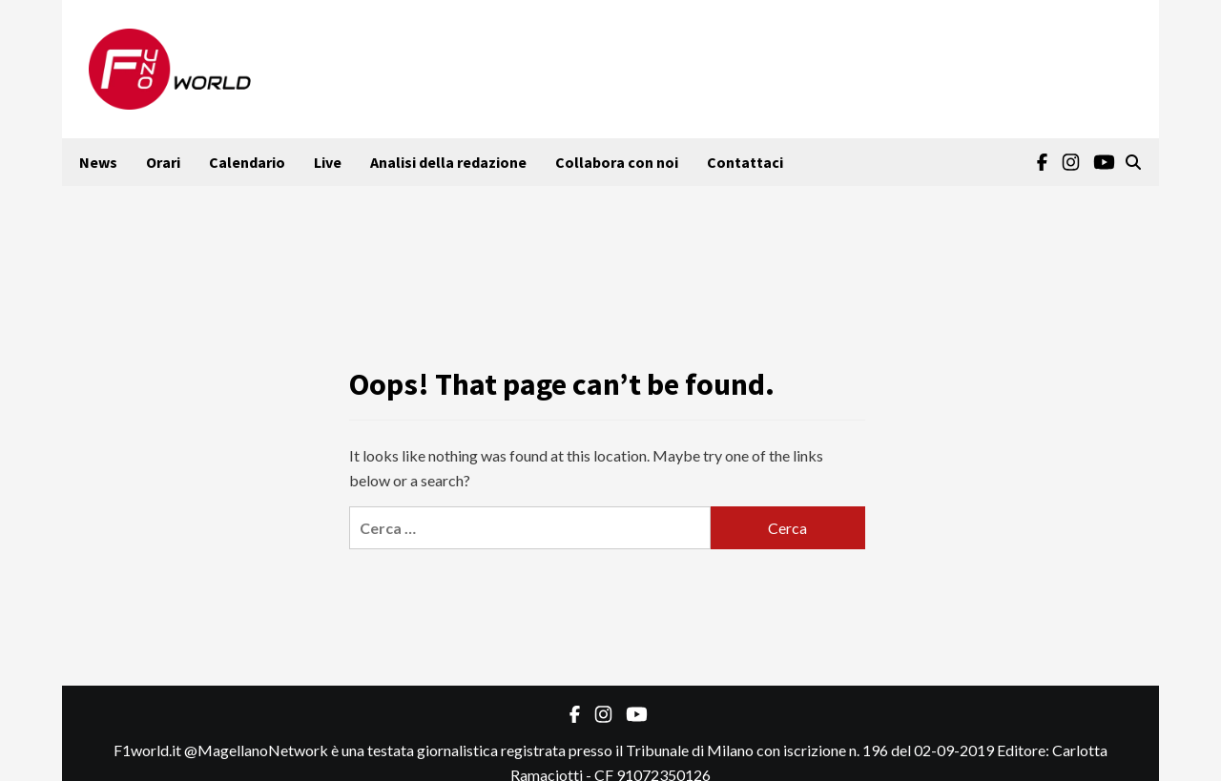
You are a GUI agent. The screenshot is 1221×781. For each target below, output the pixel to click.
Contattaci (745, 162)
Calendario (247, 162)
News (98, 162)
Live (327, 162)
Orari (163, 162)
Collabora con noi (616, 162)
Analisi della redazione (448, 162)
